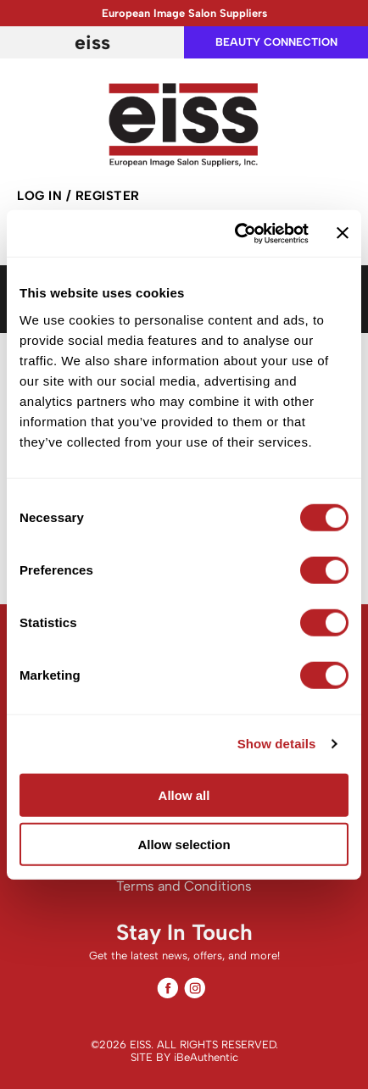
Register (107, 195)
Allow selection (183, 844)
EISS (92, 42)
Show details (276, 743)
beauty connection (276, 42)
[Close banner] (342, 233)
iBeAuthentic (206, 1057)
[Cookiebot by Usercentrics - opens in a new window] (235, 233)
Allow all (184, 794)
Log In (41, 195)
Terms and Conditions (184, 886)
